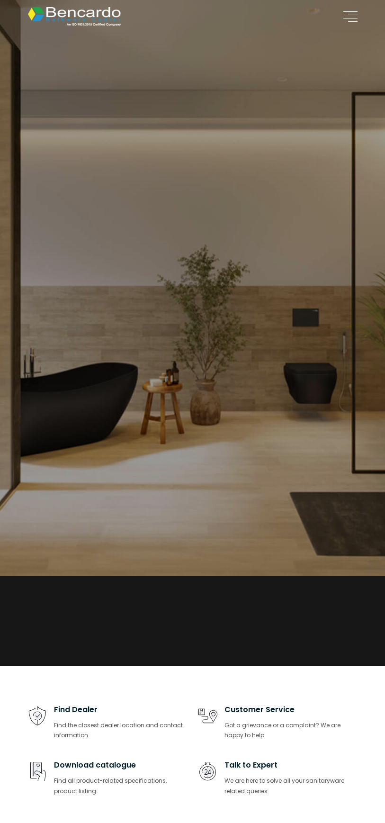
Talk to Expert (251, 765)
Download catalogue (95, 765)
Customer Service (259, 709)
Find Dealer (76, 709)
